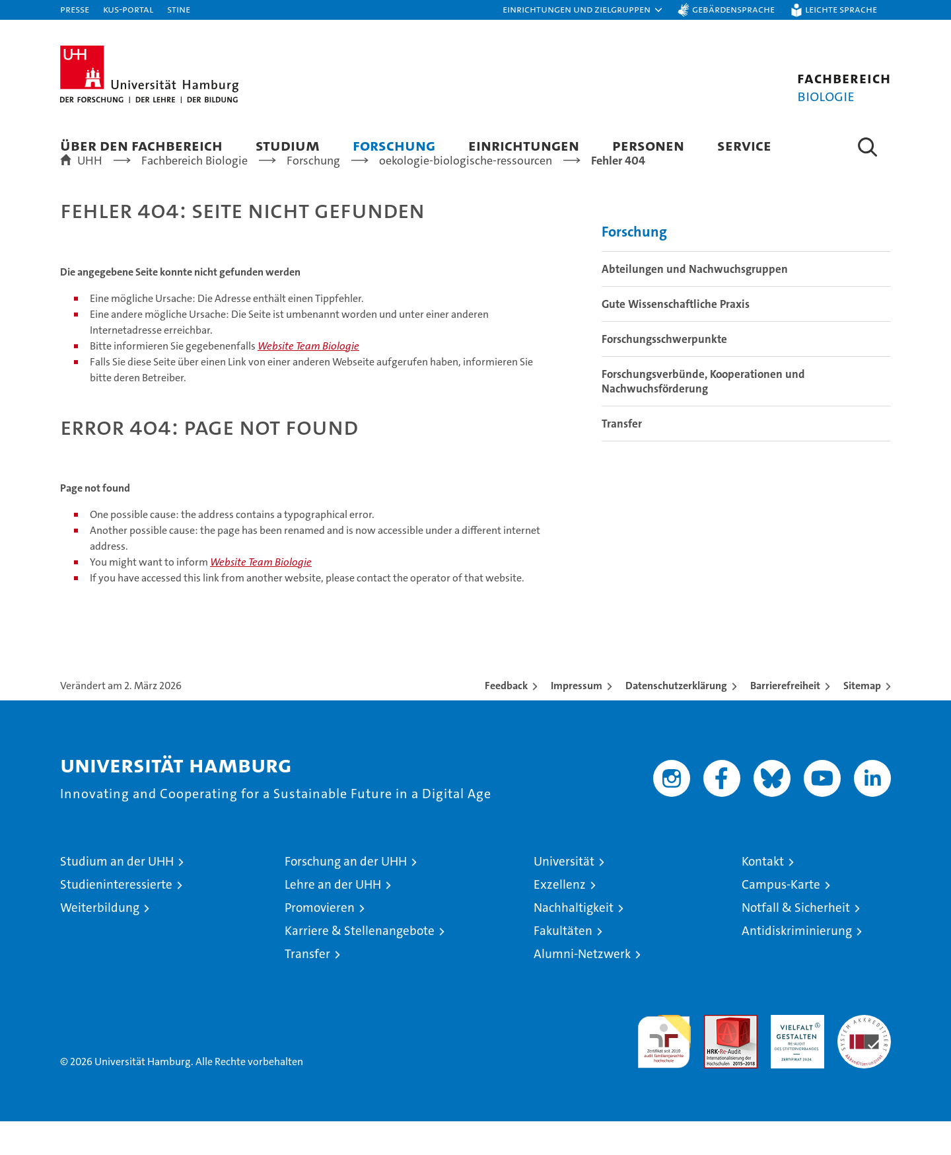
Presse (74, 9)
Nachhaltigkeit (574, 941)
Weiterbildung (99, 941)
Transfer (622, 457)
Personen (648, 145)
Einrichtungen (523, 145)
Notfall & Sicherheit (796, 941)
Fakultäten (563, 964)
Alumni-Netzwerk (582, 987)
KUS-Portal (128, 9)
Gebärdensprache (733, 9)
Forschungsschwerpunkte (664, 372)
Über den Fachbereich (141, 145)
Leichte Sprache (841, 9)
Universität (564, 895)
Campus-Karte (781, 918)
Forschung (394, 145)
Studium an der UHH (117, 895)
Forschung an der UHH (346, 895)
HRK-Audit (794, 1055)
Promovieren (320, 941)
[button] (583, 10)
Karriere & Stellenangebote (360, 964)
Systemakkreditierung (864, 1055)
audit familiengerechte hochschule (664, 1069)
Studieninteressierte (116, 918)
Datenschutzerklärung (676, 719)
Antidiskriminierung (797, 964)
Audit (716, 1055)
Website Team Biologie (308, 380)
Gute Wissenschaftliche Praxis (676, 337)
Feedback (506, 719)
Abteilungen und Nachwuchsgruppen (695, 302)
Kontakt (763, 895)
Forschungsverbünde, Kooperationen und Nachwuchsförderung (703, 414)
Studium (288, 145)
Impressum (576, 719)
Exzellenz (560, 918)
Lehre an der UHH (333, 918)
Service (744, 145)
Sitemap (862, 719)
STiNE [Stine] (178, 9)
